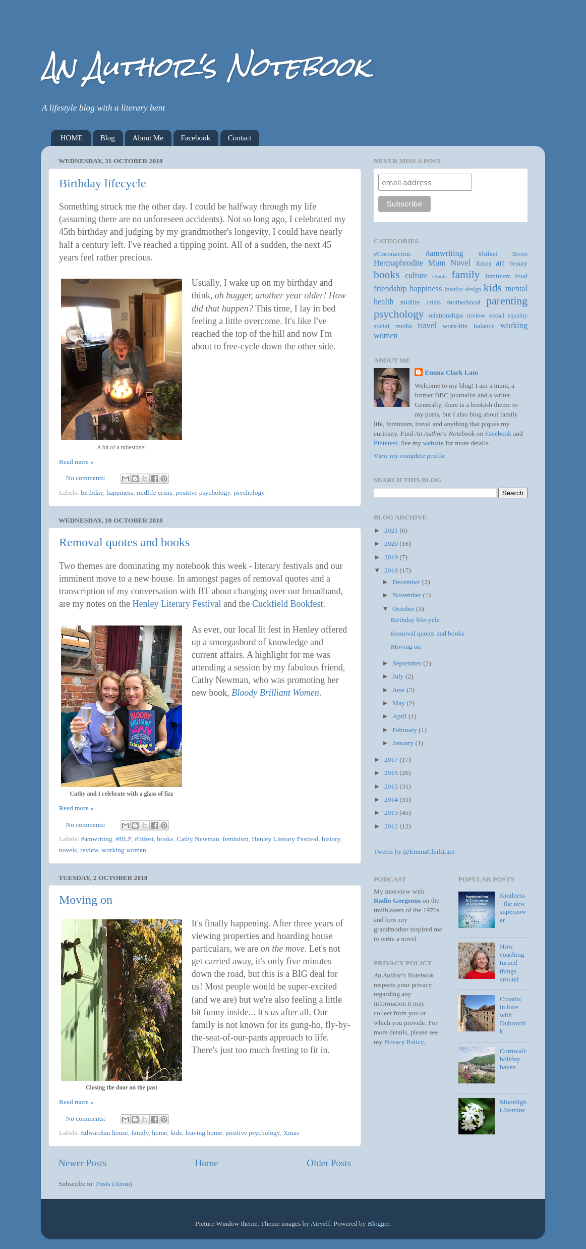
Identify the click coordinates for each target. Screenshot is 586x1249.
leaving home (203, 1132)
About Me (148, 138)
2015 (391, 786)
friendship (390, 288)
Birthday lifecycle (102, 183)
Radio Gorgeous (397, 900)
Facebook (195, 138)
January (403, 743)
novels (68, 850)
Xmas (291, 1132)
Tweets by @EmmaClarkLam (414, 851)
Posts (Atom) (114, 1183)
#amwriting (96, 839)
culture (416, 275)
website (433, 443)
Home (206, 1163)
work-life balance (469, 326)
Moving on (85, 899)
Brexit (520, 253)
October (404, 608)
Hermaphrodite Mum (410, 263)
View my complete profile (409, 455)
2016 (391, 772)
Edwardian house (104, 1132)
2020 (391, 543)
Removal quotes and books (124, 542)
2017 (391, 759)
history (331, 839)
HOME (72, 138)
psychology (249, 492)
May (399, 703)
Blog (107, 138)
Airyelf (320, 1223)
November (407, 595)
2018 (391, 570)
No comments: (87, 478)
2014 (391, 799)
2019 (391, 557)
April (400, 716)
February (405, 730)
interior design (463, 289)
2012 (391, 826)
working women (124, 850)
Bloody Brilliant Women (275, 693)
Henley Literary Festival (176, 604)
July (398, 676)
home (159, 1132)
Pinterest (385, 443)
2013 (391, 812)
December (407, 582)
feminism (235, 839)
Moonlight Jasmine (513, 1106)
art (500, 263)
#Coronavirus (392, 253)
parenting (507, 301)
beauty (518, 263)
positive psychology (203, 492)
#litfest (144, 839)
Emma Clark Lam (451, 372)
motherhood (463, 302)
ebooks (440, 276)
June (399, 690)
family (139, 1132)
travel (427, 325)
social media (393, 326)
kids (176, 1132)
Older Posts (329, 1163)
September (407, 663)
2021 (391, 530)
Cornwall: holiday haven (513, 1059)
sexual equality (508, 315)
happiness (119, 492)
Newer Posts (82, 1163)
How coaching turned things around (512, 963)
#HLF (123, 839)
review (89, 850)
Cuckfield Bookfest (287, 604)
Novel (460, 263)
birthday (92, 492)
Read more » (76, 461)
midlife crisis (154, 492)
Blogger (378, 1223)
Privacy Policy (404, 1042)
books (165, 839)
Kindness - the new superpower (513, 908)
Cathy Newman (198, 839)
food (521, 276)
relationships (446, 315)
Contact (240, 138)
